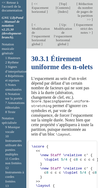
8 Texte (10, 112)
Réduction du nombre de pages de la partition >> (85, 11)
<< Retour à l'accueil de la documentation (12, 6)
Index (63, 12)
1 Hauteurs (12, 58)
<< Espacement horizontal (40, 8)
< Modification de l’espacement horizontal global (41, 34)
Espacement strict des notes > (84, 28)
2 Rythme (12, 62)
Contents (63, 8)
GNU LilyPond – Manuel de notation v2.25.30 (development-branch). (12, 27)
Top (63, 4)
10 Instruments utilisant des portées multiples (13, 145)
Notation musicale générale (8, 48)
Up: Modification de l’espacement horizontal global (63, 34)
